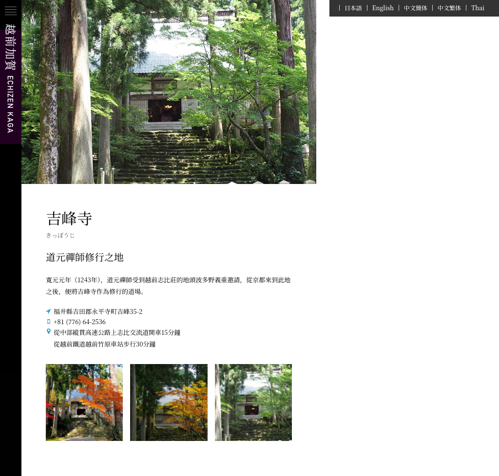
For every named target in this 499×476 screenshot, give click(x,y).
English (383, 8)
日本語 (353, 8)
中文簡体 (415, 8)
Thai (477, 8)
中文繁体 (449, 8)
